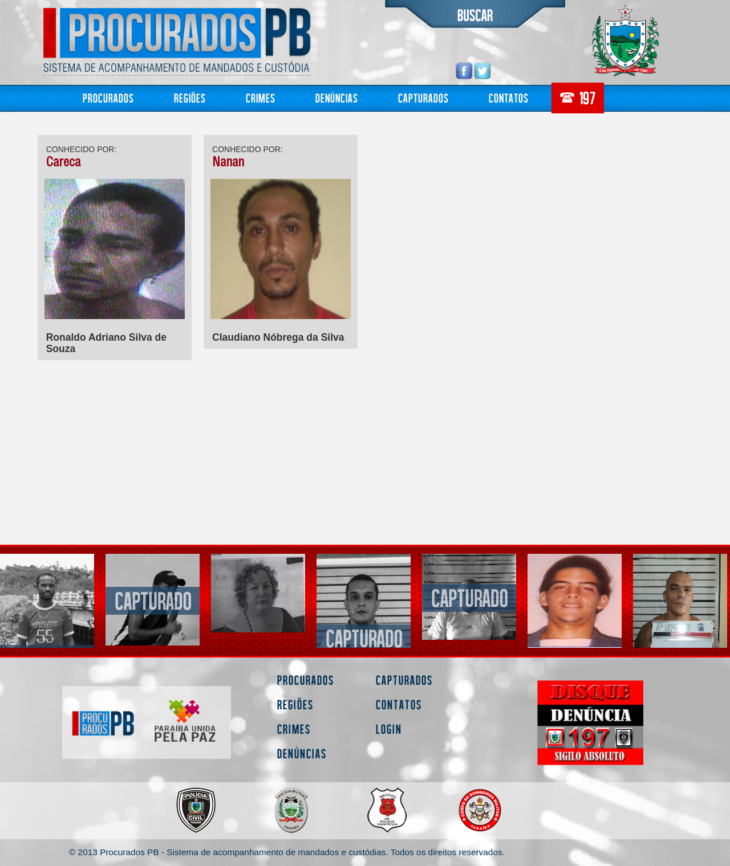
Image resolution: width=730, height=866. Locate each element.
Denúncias (336, 97)
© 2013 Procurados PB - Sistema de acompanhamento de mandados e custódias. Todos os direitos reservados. (287, 852)
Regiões (190, 97)
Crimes (260, 97)
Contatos (509, 97)
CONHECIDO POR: (81, 149)
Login (389, 729)
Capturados (423, 97)
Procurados (108, 97)
